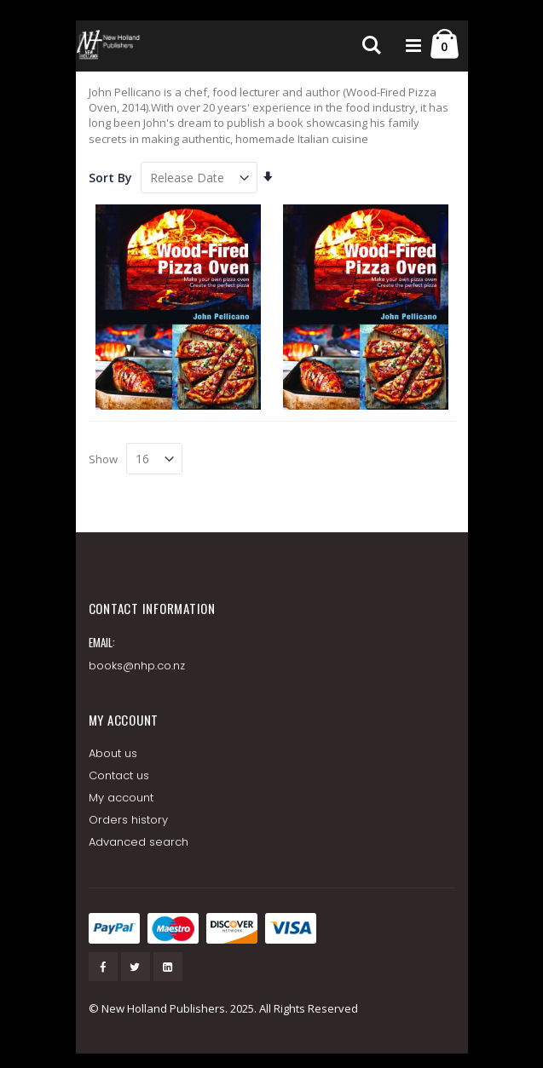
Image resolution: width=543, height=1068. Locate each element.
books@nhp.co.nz (137, 665)
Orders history (129, 820)
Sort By (110, 177)
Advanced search (139, 842)
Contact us (119, 775)
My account (121, 798)
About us (113, 753)
